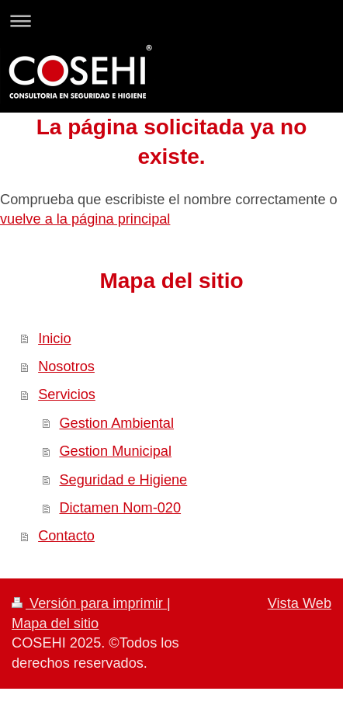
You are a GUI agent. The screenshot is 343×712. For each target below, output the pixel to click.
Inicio (54, 338)
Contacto (66, 536)
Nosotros (66, 366)
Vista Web (299, 603)
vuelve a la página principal (85, 219)
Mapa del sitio (55, 623)
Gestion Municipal (115, 451)
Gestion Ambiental (116, 423)
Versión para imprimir (89, 603)
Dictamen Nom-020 (120, 508)
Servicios (66, 394)
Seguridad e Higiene (123, 480)
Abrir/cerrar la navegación (171, 20)
